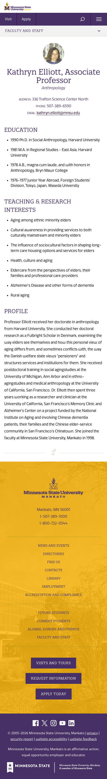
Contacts (53, 570)
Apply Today (53, 694)
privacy (92, 733)
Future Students (53, 613)
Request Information (53, 678)
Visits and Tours (53, 663)
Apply (26, 19)
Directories (53, 554)
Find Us (53, 562)
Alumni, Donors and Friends (53, 629)
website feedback (83, 739)
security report (21, 739)
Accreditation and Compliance (53, 595)
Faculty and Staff (52, 31)
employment (53, 586)
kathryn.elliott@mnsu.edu (58, 113)
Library (54, 578)
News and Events (53, 546)
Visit (8, 19)
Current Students (53, 621)
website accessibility (51, 739)
